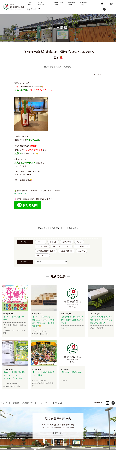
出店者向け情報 (66, 251)
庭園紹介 (71, 3)
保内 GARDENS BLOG (46, 251)
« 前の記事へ (42, 228)
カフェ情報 (66, 242)
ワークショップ (82, 246)
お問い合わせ (58, 403)
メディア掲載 (42, 246)
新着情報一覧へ (58, 228)
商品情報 (81, 251)
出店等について (33, 10)
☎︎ (15, 194)
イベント (40, 242)
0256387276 (21, 194)
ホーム (30, 3)
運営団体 (16, 403)
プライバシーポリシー (43, 403)
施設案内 (83, 3)
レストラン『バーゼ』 (61, 246)
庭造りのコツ (42, 255)
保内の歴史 (58, 3)
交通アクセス (58, 433)
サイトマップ (6, 403)
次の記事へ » (74, 228)
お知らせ (53, 242)
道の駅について (43, 3)
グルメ (79, 242)
